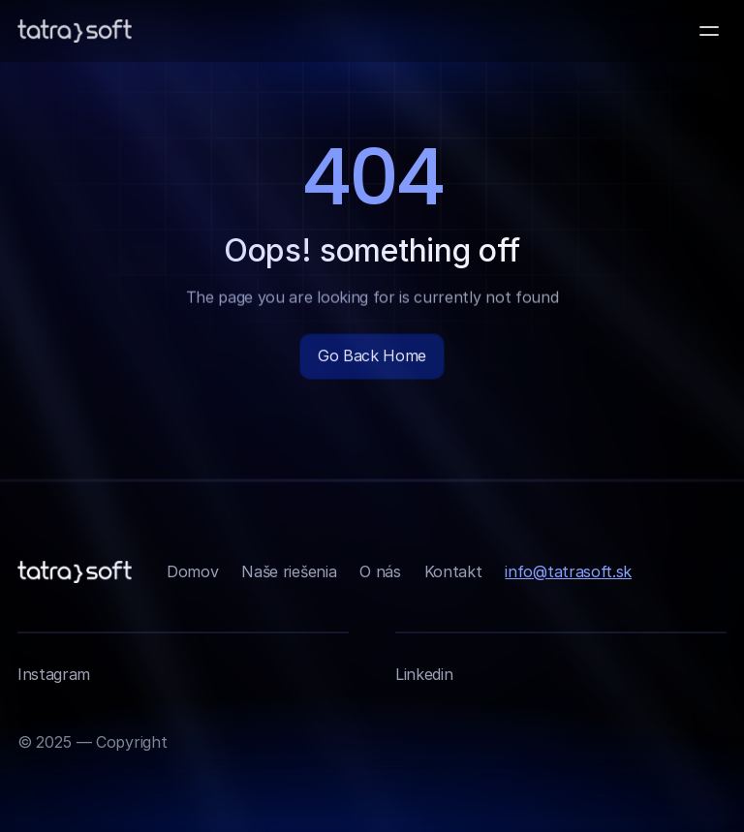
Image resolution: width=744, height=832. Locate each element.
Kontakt (453, 571)
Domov (192, 571)
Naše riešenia (288, 571)
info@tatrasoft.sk (568, 571)
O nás (379, 571)
